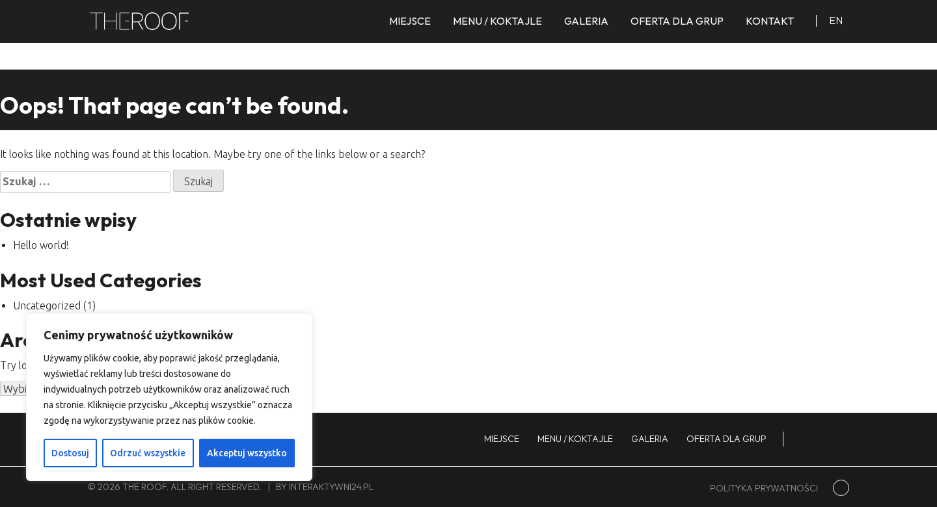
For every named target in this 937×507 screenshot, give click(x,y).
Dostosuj (70, 453)
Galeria (586, 20)
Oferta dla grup (677, 20)
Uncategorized (47, 305)
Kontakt (770, 20)
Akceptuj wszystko (247, 453)
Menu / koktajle (497, 20)
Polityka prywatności (764, 488)
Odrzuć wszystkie (147, 453)
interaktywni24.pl (331, 487)
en (836, 20)
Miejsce (410, 20)
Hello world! (41, 245)
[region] (169, 397)
